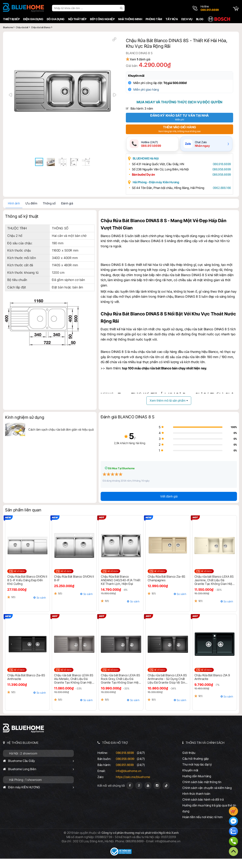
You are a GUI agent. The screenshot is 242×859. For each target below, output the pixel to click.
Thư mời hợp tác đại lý (197, 765)
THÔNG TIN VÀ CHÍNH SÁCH (205, 743)
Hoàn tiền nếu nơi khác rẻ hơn (203, 817)
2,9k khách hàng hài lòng (121, 443)
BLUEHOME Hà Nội (148, 159)
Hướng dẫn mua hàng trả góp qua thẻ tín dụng (210, 808)
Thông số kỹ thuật (21, 216)
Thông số (48, 204)
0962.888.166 (221, 188)
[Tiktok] (166, 786)
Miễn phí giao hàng (148, 89)
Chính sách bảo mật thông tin (202, 782)
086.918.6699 (221, 164)
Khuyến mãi (138, 76)
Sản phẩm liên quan (22, 510)
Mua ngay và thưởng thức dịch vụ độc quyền (180, 102)
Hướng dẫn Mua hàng (197, 776)
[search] (121, 8)
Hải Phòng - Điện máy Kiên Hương (158, 182)
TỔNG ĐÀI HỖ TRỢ (115, 743)
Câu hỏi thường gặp (196, 759)
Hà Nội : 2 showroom (22, 754)
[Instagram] (157, 786)
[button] (113, 40)
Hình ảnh (13, 204)
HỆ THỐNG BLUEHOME (22, 743)
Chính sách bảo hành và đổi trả (203, 800)
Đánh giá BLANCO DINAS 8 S (127, 417)
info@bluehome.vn (128, 771)
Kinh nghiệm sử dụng (23, 417)
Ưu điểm (31, 204)
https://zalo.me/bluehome (133, 777)
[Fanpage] (129, 786)
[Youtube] (147, 786)
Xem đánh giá (142, 59)
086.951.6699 (125, 765)
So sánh (41, 598)
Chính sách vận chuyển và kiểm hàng (207, 788)
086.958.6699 (220, 170)
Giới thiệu (189, 753)
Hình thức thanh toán (197, 794)
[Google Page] (138, 786)
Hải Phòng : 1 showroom (24, 780)
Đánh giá (66, 204)
